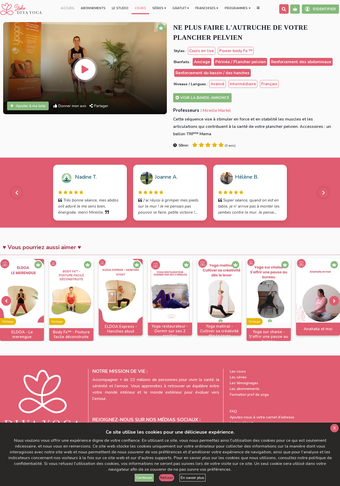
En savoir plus (192, 477)
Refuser (166, 477)
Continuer (144, 477)
